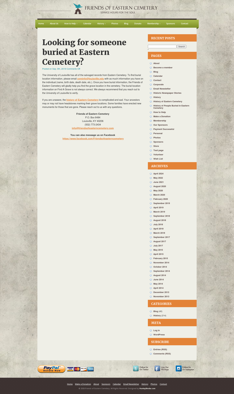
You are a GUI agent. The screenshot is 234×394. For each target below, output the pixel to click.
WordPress (159, 335)
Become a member (162, 68)
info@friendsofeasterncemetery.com (93, 128)
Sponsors (158, 142)
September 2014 (161, 271)
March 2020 (159, 195)
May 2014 (158, 284)
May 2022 (158, 178)
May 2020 (158, 191)
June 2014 (158, 280)
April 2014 (158, 288)
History (157, 97)
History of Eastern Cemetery (167, 102)
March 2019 (159, 212)
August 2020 (159, 186)
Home (70, 384)
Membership (159, 121)
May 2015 (158, 250)
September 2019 (161, 203)
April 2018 (158, 229)
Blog (155, 72)
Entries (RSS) (160, 350)
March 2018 (159, 233)
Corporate (158, 85)
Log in (156, 330)
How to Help (159, 112)
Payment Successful (163, 129)
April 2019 (158, 208)
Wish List (158, 159)
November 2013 (161, 297)
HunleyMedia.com (147, 388)
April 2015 (158, 254)
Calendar (157, 76)
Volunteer (158, 155)
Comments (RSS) (162, 354)
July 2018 (158, 225)
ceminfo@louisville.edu (90, 79)
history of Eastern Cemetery (82, 100)
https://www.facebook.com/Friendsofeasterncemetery (93, 139)
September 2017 (161, 237)
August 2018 (159, 220)
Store (156, 146)
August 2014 (159, 275)
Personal (157, 133)
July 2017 (158, 246)
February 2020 (160, 199)
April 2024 (158, 174)
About (156, 63)
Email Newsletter (162, 89)
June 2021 (158, 182)
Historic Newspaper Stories (167, 93)
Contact (157, 80)
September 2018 (161, 216)
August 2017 (159, 242)
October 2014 (160, 267)
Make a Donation (161, 117)
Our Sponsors (160, 125)
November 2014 (161, 263)
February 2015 (160, 258)
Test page (158, 150)
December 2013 (161, 292)
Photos (157, 138)
